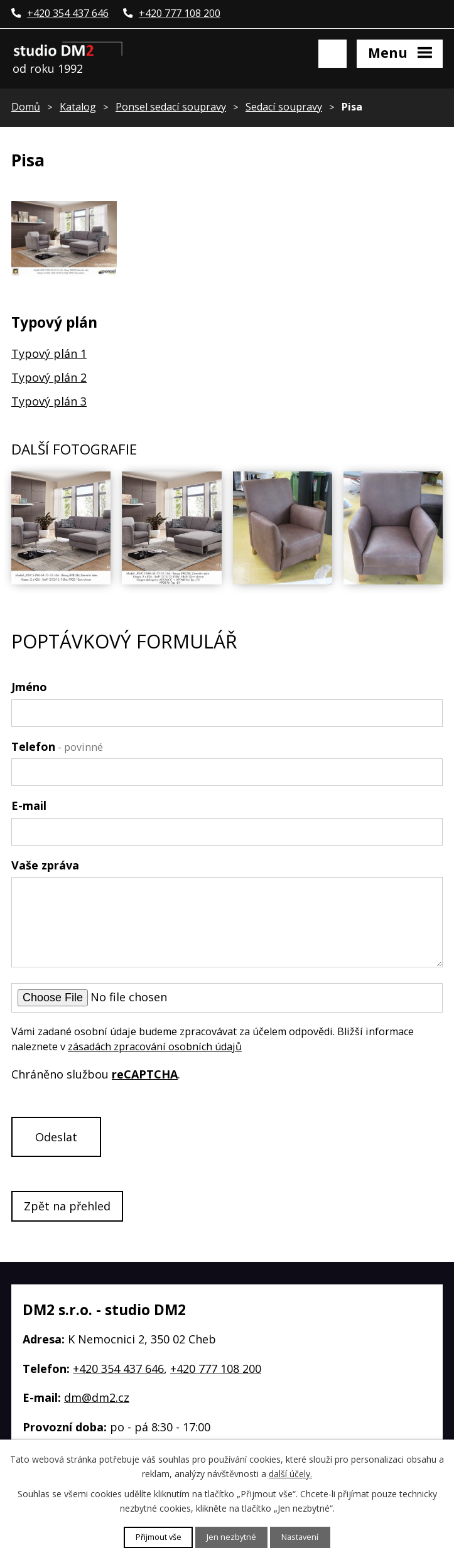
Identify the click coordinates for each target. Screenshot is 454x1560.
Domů (25, 107)
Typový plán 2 (49, 377)
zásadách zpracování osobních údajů (155, 1046)
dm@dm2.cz (96, 1397)
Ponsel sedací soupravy (171, 107)
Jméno (29, 686)
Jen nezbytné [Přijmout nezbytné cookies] (231, 1537)
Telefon (57, 746)
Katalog (78, 107)
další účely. (290, 1473)
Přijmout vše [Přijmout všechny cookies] (158, 1537)
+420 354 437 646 (118, 1368)
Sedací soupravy (284, 107)
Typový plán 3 (49, 401)
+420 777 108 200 (215, 1368)
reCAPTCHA (145, 1074)
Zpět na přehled (67, 1205)
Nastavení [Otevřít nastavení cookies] (299, 1537)
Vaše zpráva (45, 865)
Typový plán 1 (49, 353)
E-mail (28, 805)
